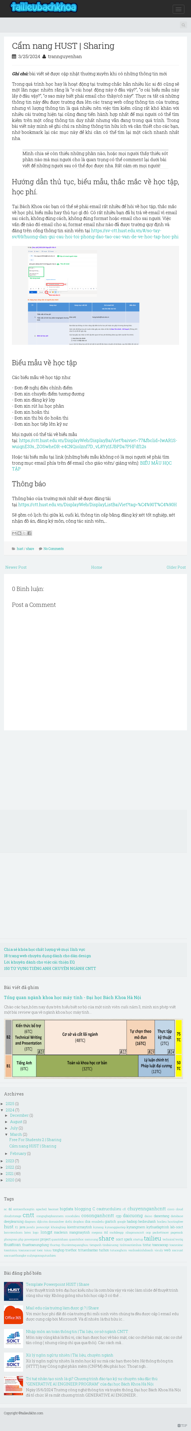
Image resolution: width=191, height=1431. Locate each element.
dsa (87, 1221)
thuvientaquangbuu (74, 1245)
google (121, 1222)
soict (119, 1239)
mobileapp (116, 1232)
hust (20, 548)
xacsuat (177, 1250)
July (14, 1127)
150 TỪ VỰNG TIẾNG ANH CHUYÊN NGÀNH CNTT (50, 968)
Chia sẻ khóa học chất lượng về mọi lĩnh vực (44, 949)
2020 (10, 1179)
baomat (53, 1209)
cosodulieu (72, 1216)
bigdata (66, 1208)
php (20, 1239)
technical (169, 1239)
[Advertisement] (95, 773)
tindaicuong (110, 1245)
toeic (40, 1250)
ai (10, 1208)
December (19, 1115)
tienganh (95, 1245)
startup (138, 1239)
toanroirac (176, 1245)
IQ (16, 1227)
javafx (30, 1227)
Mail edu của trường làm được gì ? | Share (62, 1307)
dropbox (78, 1222)
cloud (179, 1209)
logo (35, 1232)
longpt (46, 1232)
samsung (91, 1239)
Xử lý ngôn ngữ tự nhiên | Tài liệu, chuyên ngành (69, 1355)
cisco (170, 1209)
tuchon (104, 1250)
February (18, 1153)
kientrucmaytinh (79, 1227)
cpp (118, 1216)
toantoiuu (10, 1250)
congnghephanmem (50, 1216)
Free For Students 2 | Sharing (35, 1139)
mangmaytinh (79, 1232)
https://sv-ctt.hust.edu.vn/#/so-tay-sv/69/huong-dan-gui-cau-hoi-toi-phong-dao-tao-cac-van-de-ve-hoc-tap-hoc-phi (95, 233)
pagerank (177, 1232)
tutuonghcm (118, 1250)
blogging (83, 1208)
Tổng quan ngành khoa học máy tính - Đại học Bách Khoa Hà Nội (72, 997)
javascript (43, 1227)
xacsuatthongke (15, 1255)
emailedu (98, 1222)
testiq (179, 1239)
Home (96, 567)
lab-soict (176, 1227)
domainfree (56, 1222)
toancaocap (160, 1245)
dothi (68, 1222)
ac (5, 1209)
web (167, 1250)
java (22, 1227)
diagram (30, 1222)
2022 (10, 1167)
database (177, 1216)
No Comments (54, 548)
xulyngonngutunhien (41, 1255)
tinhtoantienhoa (130, 1245)
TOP (182, 1425)
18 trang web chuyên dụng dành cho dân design (47, 955)
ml (106, 1232)
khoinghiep (58, 1227)
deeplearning (14, 1221)
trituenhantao (88, 1250)
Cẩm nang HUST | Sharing (63, 45)
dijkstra (42, 1222)
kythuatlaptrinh (157, 1227)
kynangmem (136, 1227)
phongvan (10, 1239)
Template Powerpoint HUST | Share (57, 1284)
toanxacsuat (27, 1250)
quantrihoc (76, 1239)
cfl (124, 1209)
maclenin (61, 1232)
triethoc (71, 1250)
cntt (28, 1215)
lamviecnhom (13, 1232)
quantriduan (59, 1239)
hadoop (132, 1221)
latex (27, 1232)
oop (148, 1232)
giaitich (110, 1221)
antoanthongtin (23, 1209)
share (30, 548)
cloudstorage (12, 1216)
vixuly (158, 1250)
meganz (97, 1232)
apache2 (41, 1209)
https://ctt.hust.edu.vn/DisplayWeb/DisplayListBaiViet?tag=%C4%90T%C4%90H (97, 504)
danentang (161, 1216)
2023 (10, 1160)
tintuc (147, 1245)
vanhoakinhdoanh (140, 1250)
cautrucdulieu (108, 1208)
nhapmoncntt (135, 1232)
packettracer (161, 1232)
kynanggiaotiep (115, 1227)
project (45, 1239)
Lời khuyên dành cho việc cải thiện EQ (39, 962)
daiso (148, 1216)
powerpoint (31, 1239)
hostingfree (175, 1222)
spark (128, 1239)
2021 (10, 1173)
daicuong (133, 1215)
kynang (98, 1227)
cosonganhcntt (97, 1215)
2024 (10, 1109)
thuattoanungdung (35, 1245)
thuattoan (12, 1244)
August (16, 1121)
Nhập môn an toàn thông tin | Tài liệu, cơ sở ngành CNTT (77, 1331)
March (16, 1134)
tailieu (152, 1238)
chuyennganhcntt (146, 1208)
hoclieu (162, 1222)
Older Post (176, 567)
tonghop (58, 1250)
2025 (10, 1103)
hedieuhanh (147, 1221)
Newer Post (15, 567)
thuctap (55, 1245)
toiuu (47, 1250)
